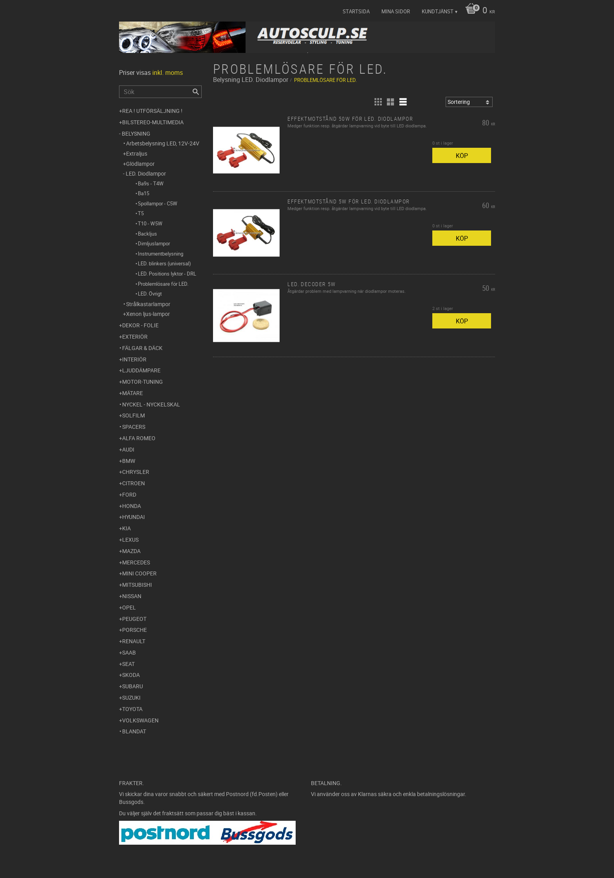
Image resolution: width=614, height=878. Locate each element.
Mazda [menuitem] (131, 551)
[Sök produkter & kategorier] (160, 91)
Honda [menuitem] (131, 506)
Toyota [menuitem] (132, 709)
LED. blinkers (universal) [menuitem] (164, 263)
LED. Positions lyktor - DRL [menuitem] (167, 273)
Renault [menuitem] (133, 641)
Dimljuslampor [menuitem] (154, 243)
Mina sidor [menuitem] (395, 11)
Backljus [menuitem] (147, 233)
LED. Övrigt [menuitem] (150, 293)
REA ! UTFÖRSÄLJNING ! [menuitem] (152, 110)
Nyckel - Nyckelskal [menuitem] (151, 404)
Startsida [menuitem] (356, 11)
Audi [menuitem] (128, 449)
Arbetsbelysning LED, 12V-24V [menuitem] (162, 143)
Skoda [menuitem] (131, 674)
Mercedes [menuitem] (136, 562)
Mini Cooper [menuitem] (139, 573)
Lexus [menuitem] (130, 539)
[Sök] (196, 92)
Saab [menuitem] (129, 652)
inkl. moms (167, 72)
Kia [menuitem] (126, 528)
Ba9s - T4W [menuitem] (151, 183)
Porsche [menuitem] (134, 629)
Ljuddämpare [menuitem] (141, 370)
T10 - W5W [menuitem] (150, 223)
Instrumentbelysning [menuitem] (160, 253)
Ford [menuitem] (129, 494)
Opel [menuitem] (129, 607)
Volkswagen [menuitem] (140, 720)
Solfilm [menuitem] (133, 415)
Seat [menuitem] (128, 664)
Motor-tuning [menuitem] (142, 381)
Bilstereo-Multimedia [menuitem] (153, 122)
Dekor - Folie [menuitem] (140, 325)
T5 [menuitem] (141, 213)
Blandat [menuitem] (134, 731)
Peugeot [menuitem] (134, 618)
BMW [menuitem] (128, 460)
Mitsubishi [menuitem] (137, 584)
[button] (378, 102)
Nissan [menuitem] (131, 596)
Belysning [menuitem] (136, 133)
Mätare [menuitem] (132, 393)
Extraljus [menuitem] (136, 153)
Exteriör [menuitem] (135, 336)
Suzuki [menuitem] (131, 697)
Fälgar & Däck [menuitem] (142, 348)
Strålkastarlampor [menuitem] (148, 304)
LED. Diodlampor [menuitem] (146, 173)
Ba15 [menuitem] (143, 193)
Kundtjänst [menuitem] (437, 11)
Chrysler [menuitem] (135, 471)
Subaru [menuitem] (132, 686)
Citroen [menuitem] (133, 483)
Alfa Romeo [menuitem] (138, 438)
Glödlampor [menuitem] (140, 163)
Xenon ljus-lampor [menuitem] (148, 313)
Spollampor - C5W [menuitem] (157, 203)
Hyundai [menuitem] (133, 517)
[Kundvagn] (478, 11)
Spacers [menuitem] (133, 426)
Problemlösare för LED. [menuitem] (163, 283)
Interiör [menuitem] (134, 359)
